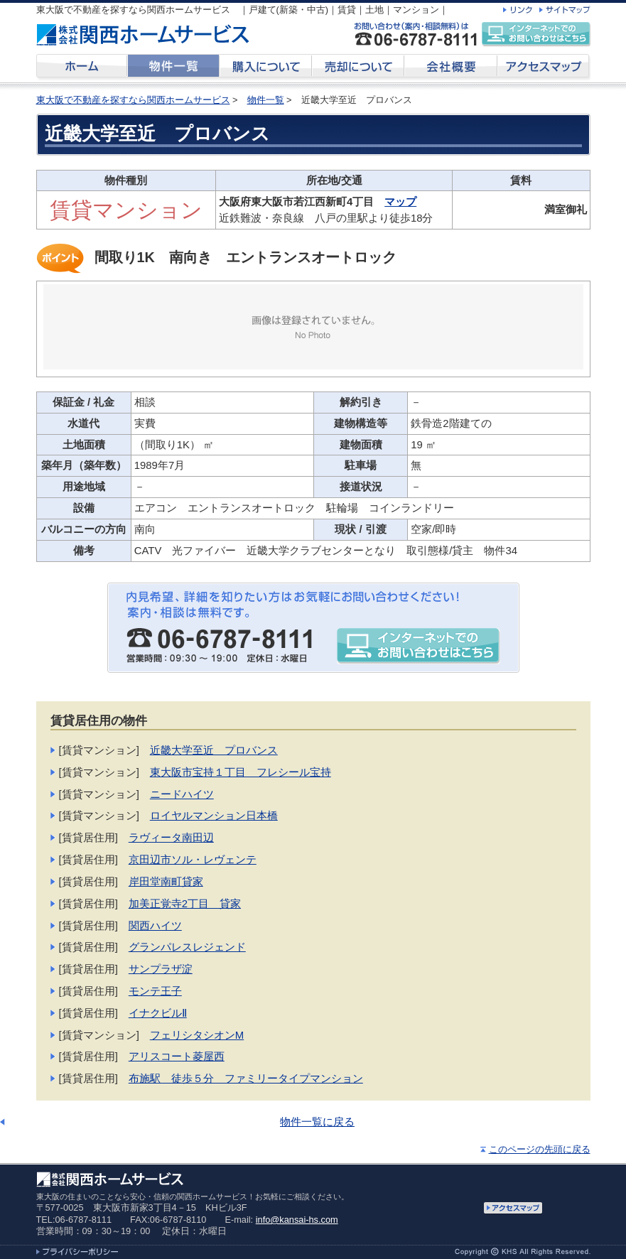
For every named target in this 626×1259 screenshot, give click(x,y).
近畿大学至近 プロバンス (214, 750)
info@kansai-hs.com (297, 1219)
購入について (266, 68)
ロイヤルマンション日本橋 (214, 815)
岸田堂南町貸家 (166, 881)
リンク (517, 9)
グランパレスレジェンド (187, 947)
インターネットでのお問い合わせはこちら (535, 34)
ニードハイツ (182, 794)
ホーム (81, 68)
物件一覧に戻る (317, 1122)
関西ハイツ (155, 925)
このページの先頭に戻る (539, 1149)
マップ (400, 201)
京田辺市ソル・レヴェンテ (193, 859)
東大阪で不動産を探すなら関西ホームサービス (133, 99)
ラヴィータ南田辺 (171, 837)
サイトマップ (564, 9)
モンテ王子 (155, 991)
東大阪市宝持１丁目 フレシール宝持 (240, 772)
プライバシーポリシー (77, 1251)
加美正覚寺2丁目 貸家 (185, 903)
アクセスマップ (543, 68)
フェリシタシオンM (197, 1035)
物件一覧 (265, 99)
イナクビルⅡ (158, 1013)
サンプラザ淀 (161, 969)
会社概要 (450, 68)
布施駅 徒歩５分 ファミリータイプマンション (246, 1078)
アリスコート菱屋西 (177, 1056)
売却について (358, 68)
